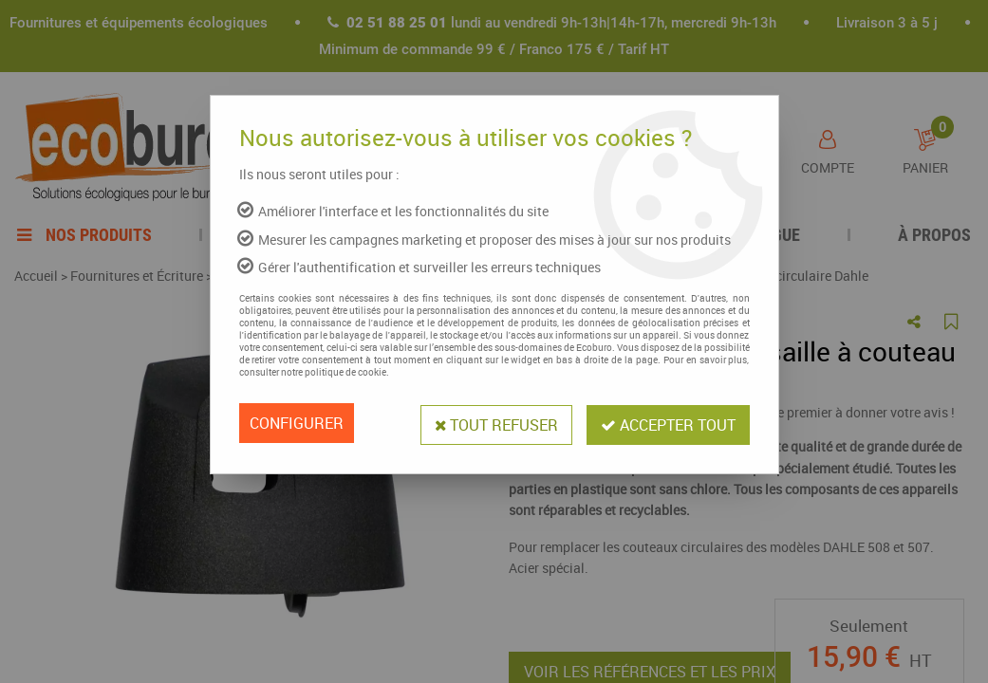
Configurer (297, 423)
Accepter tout (667, 423)
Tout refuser (493, 423)
